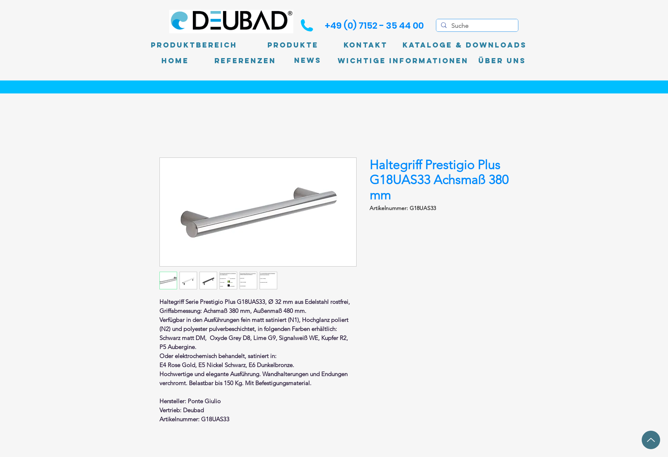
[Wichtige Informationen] (403, 61)
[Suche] (476, 26)
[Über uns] (502, 61)
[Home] (175, 61)
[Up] (651, 440)
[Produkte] (293, 45)
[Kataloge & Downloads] (465, 45)
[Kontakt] (365, 45)
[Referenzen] (245, 61)
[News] (308, 60)
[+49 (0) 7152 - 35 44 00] (374, 25)
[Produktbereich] (194, 45)
